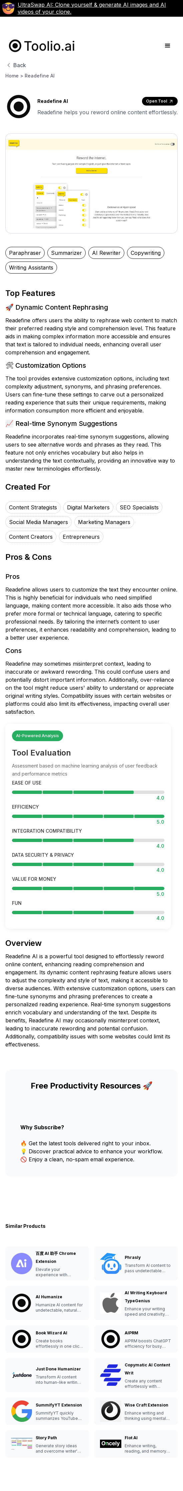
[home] (40, 45)
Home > (14, 75)
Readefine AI (40, 75)
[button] (168, 46)
